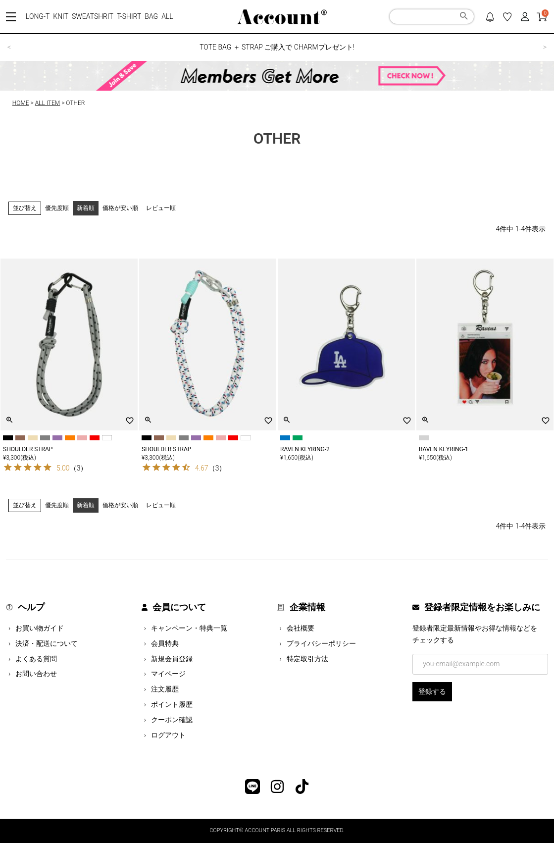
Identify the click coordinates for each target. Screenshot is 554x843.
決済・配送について (46, 643)
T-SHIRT (129, 16)
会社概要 (300, 628)
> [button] (545, 47)
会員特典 (165, 643)
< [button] (9, 47)
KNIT (60, 16)
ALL (167, 16)
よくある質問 (36, 659)
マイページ (168, 674)
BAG (151, 16)
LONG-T (38, 16)
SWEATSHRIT (92, 16)
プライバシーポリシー (321, 643)
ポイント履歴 (172, 704)
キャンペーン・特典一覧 (189, 628)
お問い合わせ (36, 674)
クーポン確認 (172, 720)
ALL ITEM (47, 103)
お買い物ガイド (39, 628)
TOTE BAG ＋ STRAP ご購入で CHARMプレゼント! (277, 47)
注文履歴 (165, 689)
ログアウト (168, 735)
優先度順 (57, 208)
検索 (463, 17)
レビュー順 (161, 208)
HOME (20, 103)
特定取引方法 (307, 659)
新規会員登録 (172, 659)
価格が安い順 (120, 208)
